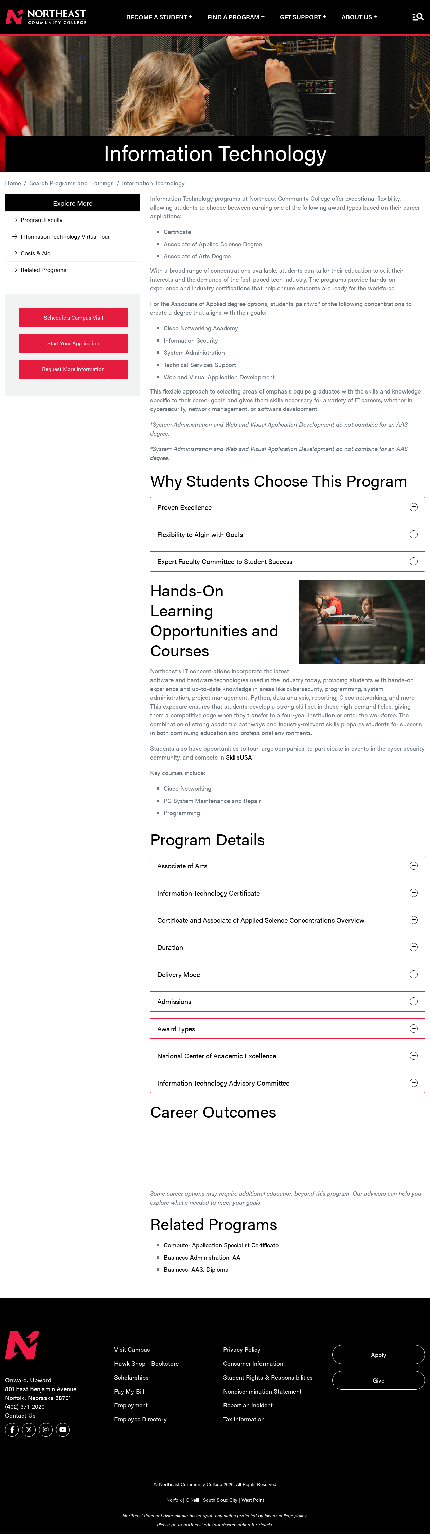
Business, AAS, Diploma (196, 1269)
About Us (357, 17)
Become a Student (156, 17)
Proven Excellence (184, 507)
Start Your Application (73, 343)
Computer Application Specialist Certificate (221, 1244)
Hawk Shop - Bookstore (146, 1363)
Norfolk (174, 1499)
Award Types (176, 1028)
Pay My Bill (129, 1390)
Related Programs (39, 270)
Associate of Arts (182, 865)
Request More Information (73, 369)
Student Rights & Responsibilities (268, 1377)
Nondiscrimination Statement (262, 1390)
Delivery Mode (178, 974)
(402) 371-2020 (25, 1406)
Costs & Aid (31, 253)
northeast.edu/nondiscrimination (216, 1524)
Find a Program (233, 17)
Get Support (300, 17)
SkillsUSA (239, 757)
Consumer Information (253, 1363)
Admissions (174, 1001)
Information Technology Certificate (208, 893)
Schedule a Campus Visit (73, 317)
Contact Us (20, 1415)
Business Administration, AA (202, 1256)
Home (13, 182)
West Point (252, 1499)
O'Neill (192, 1499)
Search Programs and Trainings (71, 182)
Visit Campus (132, 1349)
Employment (131, 1404)
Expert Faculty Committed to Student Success (224, 561)
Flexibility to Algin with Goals (200, 534)
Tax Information (244, 1418)
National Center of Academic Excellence (216, 1055)
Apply (378, 1354)
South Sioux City (220, 1499)
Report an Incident (248, 1404)
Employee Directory (140, 1418)
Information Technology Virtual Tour (61, 236)
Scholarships (131, 1377)
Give (378, 1380)
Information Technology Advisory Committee (223, 1083)
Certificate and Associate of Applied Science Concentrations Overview (260, 920)
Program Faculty (37, 220)
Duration (170, 947)
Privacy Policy (242, 1349)
